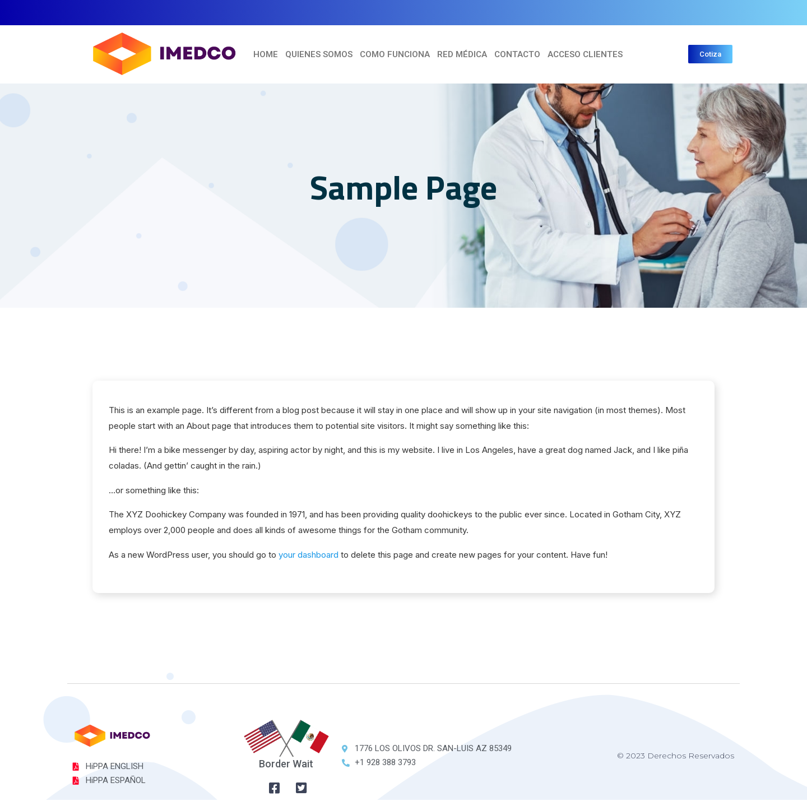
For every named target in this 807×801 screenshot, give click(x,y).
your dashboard (309, 555)
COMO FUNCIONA (395, 54)
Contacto (517, 54)
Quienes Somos (319, 54)
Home (265, 54)
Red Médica (462, 54)
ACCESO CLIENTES (585, 54)
